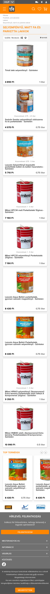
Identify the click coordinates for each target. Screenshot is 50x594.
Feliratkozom (25, 532)
